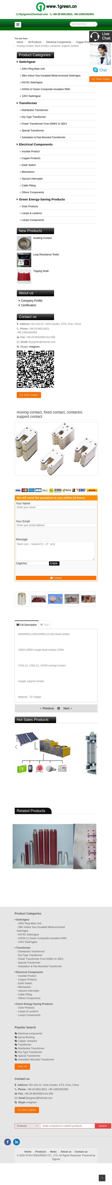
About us (66, 1151)
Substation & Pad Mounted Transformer (42, 137)
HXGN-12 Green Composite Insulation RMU (45, 89)
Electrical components (28, 1033)
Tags (44, 624)
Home (20, 42)
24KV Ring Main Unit (32, 68)
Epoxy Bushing (25, 1037)
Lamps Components (32, 220)
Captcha (21, 563)
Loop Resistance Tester (46, 254)
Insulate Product (30, 151)
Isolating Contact (42, 238)
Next (67, 708)
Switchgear (26, 61)
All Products (34, 42)
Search (103, 1125)
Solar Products (29, 206)
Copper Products (85, 42)
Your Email (23, 521)
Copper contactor (26, 1041)
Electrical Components (58, 42)
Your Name (23, 503)
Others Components (32, 192)
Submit (56, 577)
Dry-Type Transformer (33, 117)
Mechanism (27, 171)
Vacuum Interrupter (31, 178)
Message (22, 539)
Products (40, 1151)
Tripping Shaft (41, 271)
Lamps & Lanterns (31, 213)
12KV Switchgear (30, 96)
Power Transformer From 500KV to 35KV (43, 123)
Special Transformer (32, 130)
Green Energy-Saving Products (41, 199)
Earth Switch (28, 165)
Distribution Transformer (34, 110)
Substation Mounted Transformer (34, 1059)
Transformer (27, 103)
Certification (27, 305)
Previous (47, 708)
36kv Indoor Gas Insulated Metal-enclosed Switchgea (50, 75)
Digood (56, 1159)
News (53, 1151)
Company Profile (30, 300)
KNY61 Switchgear (31, 82)
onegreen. (34, 346)
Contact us (81, 1151)
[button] (22, 1067)
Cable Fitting (28, 185)
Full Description (27, 624)
